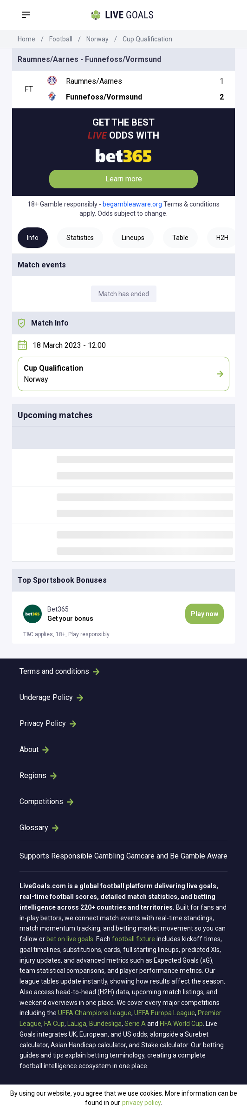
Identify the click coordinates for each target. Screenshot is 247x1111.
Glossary (39, 827)
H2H (222, 237)
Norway (97, 39)
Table (180, 237)
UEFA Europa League (164, 1013)
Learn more (123, 178)
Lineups (133, 237)
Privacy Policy (48, 723)
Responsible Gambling (87, 856)
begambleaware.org (132, 204)
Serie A (135, 1023)
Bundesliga (105, 1023)
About (34, 749)
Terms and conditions (59, 671)
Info (33, 237)
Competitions (46, 801)
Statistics (80, 237)
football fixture (133, 939)
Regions (38, 775)
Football (60, 39)
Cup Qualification (147, 39)
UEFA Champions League (94, 1013)
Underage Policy (51, 697)
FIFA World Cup (181, 1023)
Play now (204, 614)
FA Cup (54, 1023)
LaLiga (76, 1023)
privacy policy (141, 1102)
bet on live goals (69, 939)
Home (26, 39)
